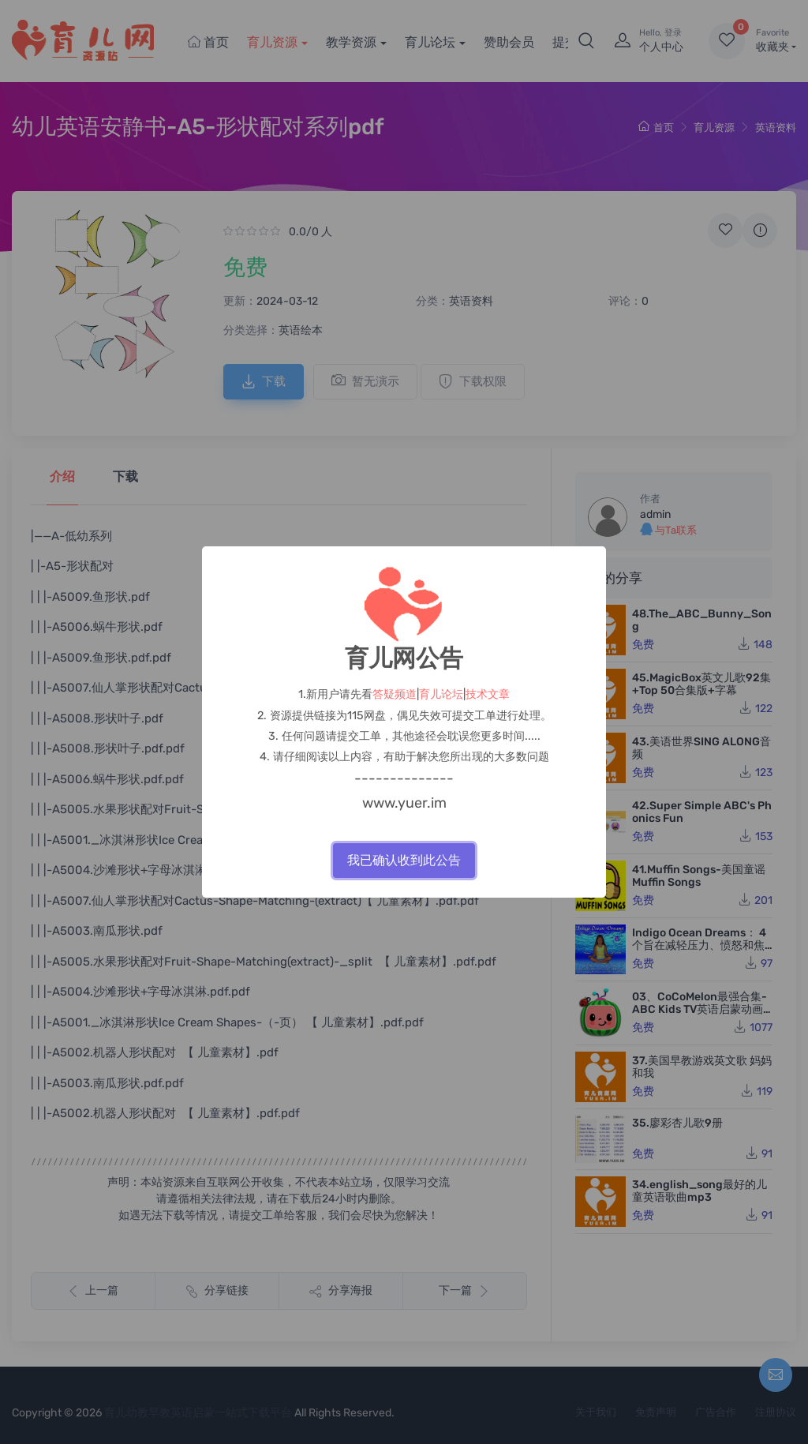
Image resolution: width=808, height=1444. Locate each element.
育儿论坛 (441, 694)
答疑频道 (394, 694)
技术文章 (488, 694)
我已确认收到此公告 (404, 860)
